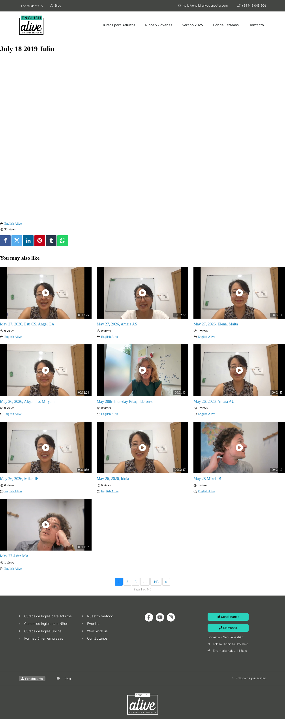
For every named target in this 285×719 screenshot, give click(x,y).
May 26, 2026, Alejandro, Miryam (27, 401)
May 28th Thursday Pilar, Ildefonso (125, 401)
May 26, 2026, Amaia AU (213, 401)
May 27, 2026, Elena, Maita (215, 324)
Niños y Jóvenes (158, 25)
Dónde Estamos (226, 25)
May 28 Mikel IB (207, 478)
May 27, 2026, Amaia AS (117, 324)
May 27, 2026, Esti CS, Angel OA (27, 324)
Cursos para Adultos (118, 25)
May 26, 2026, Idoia (113, 478)
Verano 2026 (192, 25)
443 (156, 582)
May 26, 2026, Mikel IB (19, 478)
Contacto (256, 25)
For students (32, 6)
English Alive (13, 223)
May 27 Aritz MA (14, 556)
